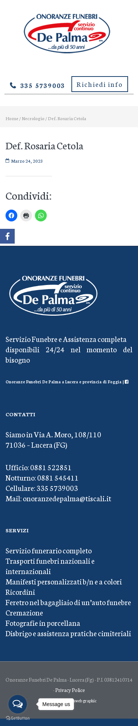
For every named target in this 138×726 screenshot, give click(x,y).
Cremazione (24, 612)
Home (12, 118)
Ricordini (20, 591)
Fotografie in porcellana (43, 622)
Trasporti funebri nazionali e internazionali (50, 565)
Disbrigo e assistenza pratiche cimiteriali (68, 633)
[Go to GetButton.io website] (17, 718)
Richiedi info (100, 84)
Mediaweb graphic (80, 700)
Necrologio (33, 118)
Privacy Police (70, 689)
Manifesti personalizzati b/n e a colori (64, 581)
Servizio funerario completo (49, 550)
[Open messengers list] (17, 704)
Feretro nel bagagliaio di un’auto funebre (68, 602)
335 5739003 (43, 85)
